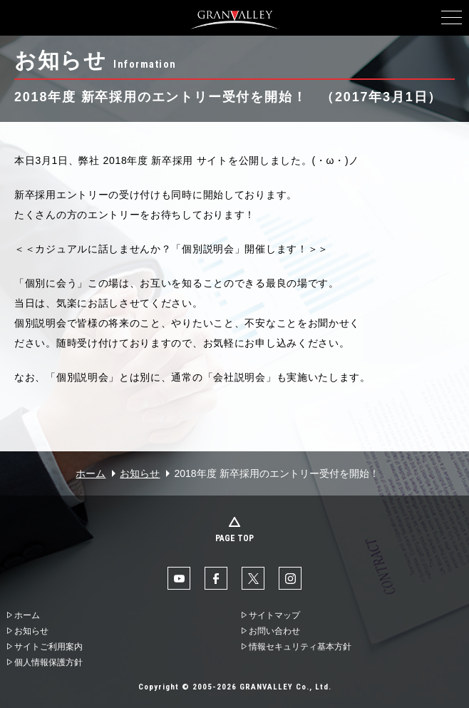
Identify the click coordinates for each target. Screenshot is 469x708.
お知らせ (140, 473)
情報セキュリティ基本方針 (300, 647)
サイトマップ (274, 615)
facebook (216, 578)
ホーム (90, 473)
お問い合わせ (274, 631)
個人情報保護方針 (48, 662)
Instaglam (290, 578)
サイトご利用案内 (48, 647)
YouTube (179, 578)
